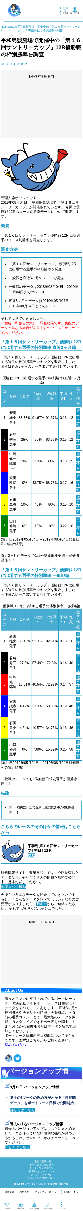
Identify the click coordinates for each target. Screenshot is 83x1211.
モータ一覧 (35, 1168)
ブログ (34, 1174)
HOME (5, 26)
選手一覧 (46, 1161)
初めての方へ (15, 1045)
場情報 (32, 1171)
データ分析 (35, 1164)
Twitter (42, 904)
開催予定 (49, 1168)
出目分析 (49, 1164)
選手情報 (78, 418)
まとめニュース (46, 1171)
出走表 (35, 1161)
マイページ (46, 1174)
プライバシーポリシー (47, 1192)
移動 (31, 855)
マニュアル (33, 1178)
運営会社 (9, 1192)
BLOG (13, 26)
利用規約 (24, 1192)
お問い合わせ (48, 1178)
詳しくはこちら (22, 1110)
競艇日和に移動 (13, 886)
